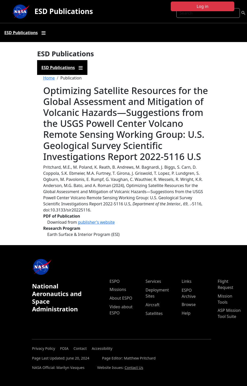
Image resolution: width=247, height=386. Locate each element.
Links (187, 281)
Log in (202, 6)
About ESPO (121, 298)
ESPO (115, 281)
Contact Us (134, 367)
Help (186, 313)
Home (49, 78)
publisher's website (96, 222)
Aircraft (153, 305)
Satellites (154, 313)
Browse (189, 304)
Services (153, 281)
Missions (118, 289)
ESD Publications (63, 11)
